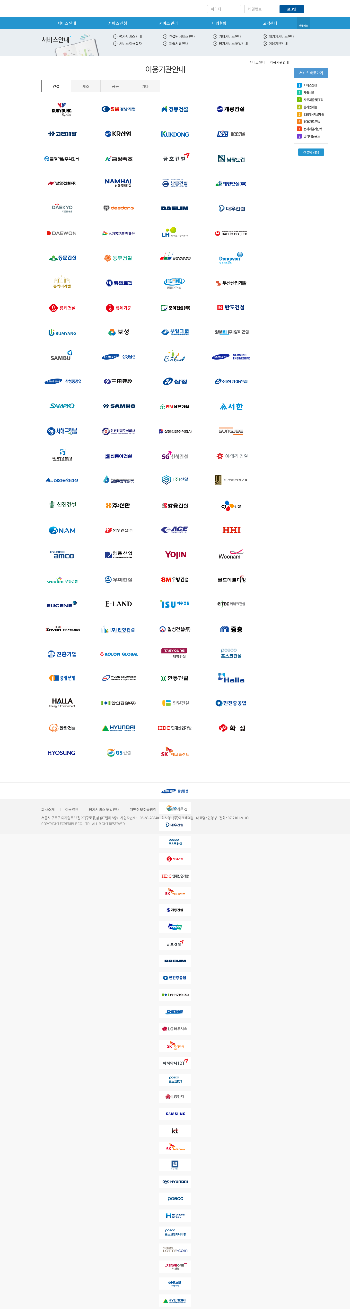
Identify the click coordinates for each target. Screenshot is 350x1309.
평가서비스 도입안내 (233, 43)
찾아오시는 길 (177, 809)
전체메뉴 (303, 26)
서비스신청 (307, 85)
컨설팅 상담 (311, 152)
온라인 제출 (307, 107)
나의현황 (219, 23)
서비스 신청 (117, 23)
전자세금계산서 (309, 128)
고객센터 (270, 23)
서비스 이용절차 (130, 43)
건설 (56, 86)
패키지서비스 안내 (281, 36)
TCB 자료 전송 (308, 121)
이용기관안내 (278, 43)
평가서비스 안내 (130, 36)
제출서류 (305, 92)
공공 (115, 86)
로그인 (291, 9)
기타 (145, 86)
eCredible (61, 8)
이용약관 (72, 809)
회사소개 (48, 809)
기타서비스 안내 (230, 36)
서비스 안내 (66, 23)
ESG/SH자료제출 (310, 114)
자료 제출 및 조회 (310, 99)
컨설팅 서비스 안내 (182, 36)
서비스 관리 (168, 23)
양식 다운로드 (308, 136)
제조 (85, 86)
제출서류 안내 (178, 43)
